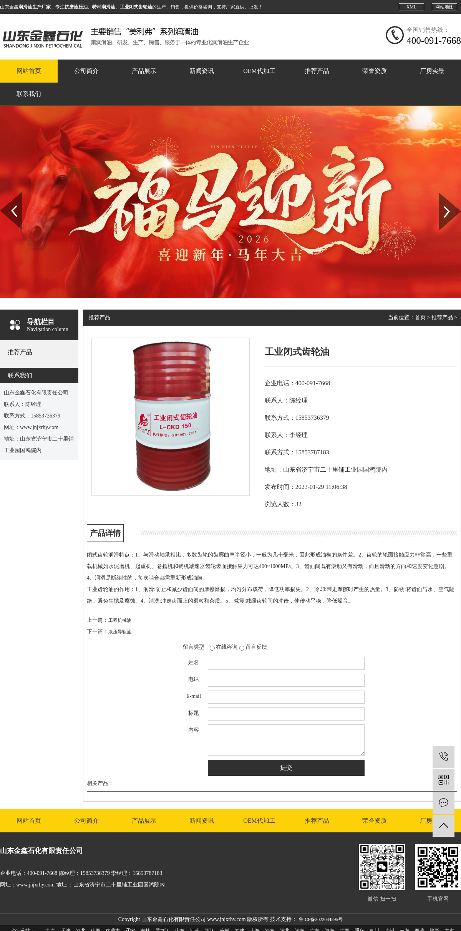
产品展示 (144, 71)
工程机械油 (119, 620)
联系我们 (29, 94)
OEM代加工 (259, 71)
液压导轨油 (119, 631)
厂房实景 (432, 71)
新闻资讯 (201, 71)
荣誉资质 (374, 71)
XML (411, 7)
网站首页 (29, 71)
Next (443, 195)
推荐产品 (317, 71)
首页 (420, 317)
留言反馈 (256, 647)
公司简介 (86, 71)
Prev (4, 195)
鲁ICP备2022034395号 (321, 919)
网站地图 (444, 7)
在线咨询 (226, 647)
